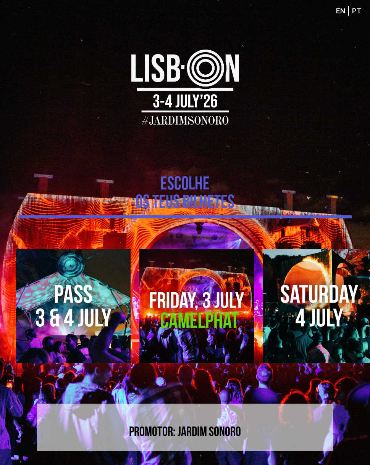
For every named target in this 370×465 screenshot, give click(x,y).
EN (340, 10)
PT (356, 10)
